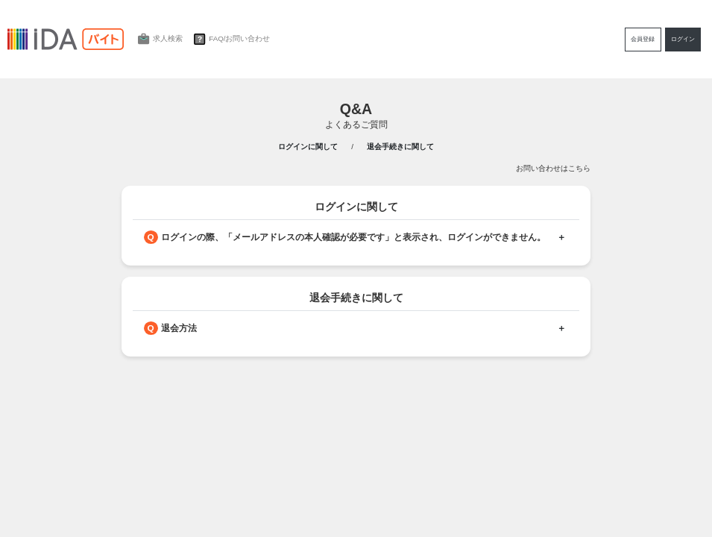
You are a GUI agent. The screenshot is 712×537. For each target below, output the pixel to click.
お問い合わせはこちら (553, 168)
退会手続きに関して (400, 146)
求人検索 (158, 39)
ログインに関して (308, 146)
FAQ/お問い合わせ (230, 39)
